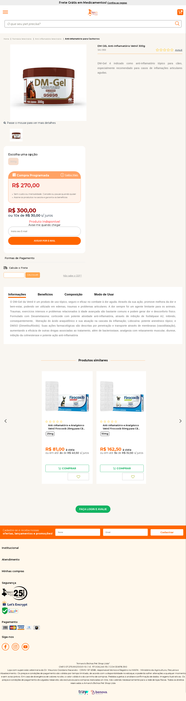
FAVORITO (78, 476)
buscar (178, 23)
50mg (105, 433)
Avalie (178, 50)
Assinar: (44, 190)
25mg (50, 433)
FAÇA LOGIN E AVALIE (93, 509)
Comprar (69, 468)
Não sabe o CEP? (72, 276)
